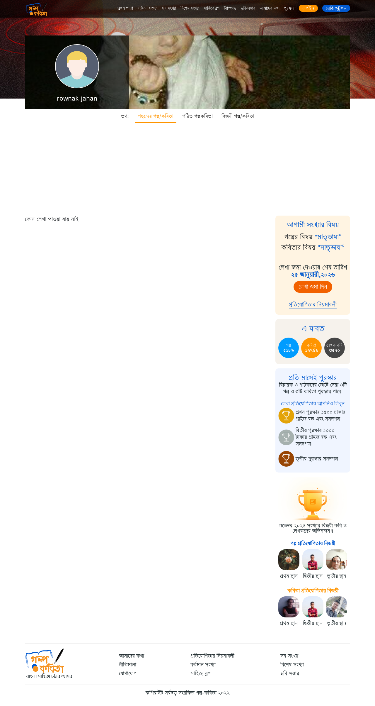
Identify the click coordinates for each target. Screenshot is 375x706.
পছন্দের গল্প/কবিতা (155, 116)
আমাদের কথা (269, 8)
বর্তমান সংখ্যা (147, 8)
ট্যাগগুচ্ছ (230, 8)
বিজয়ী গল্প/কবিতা (237, 116)
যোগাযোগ (128, 673)
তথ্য (125, 116)
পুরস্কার (289, 8)
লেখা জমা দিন (313, 286)
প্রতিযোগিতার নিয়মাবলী (313, 304)
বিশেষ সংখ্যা (189, 8)
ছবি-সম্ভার (248, 8)
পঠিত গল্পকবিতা (197, 116)
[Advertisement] (187, 167)
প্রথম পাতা (125, 8)
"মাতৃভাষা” (328, 237)
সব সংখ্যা (169, 8)
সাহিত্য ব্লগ (211, 8)
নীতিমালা (127, 664)
